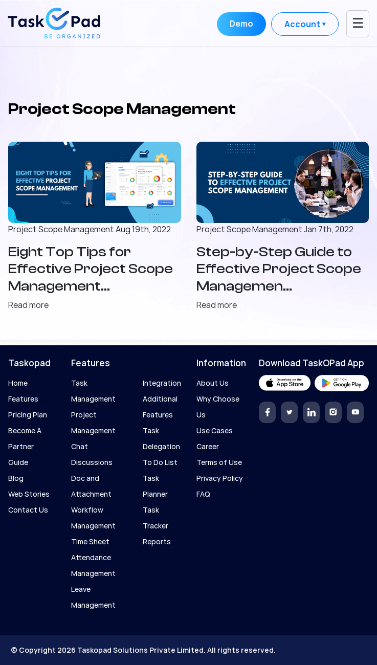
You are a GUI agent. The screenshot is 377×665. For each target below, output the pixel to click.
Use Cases (214, 430)
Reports (157, 541)
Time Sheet (90, 541)
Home (18, 383)
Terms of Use (219, 462)
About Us (212, 383)
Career (207, 446)
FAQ (203, 494)
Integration (162, 383)
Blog (16, 478)
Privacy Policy (219, 478)
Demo (241, 23)
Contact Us (28, 510)
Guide (18, 462)
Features (23, 399)
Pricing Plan (27, 414)
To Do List (160, 462)
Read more (32, 305)
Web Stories (29, 494)
